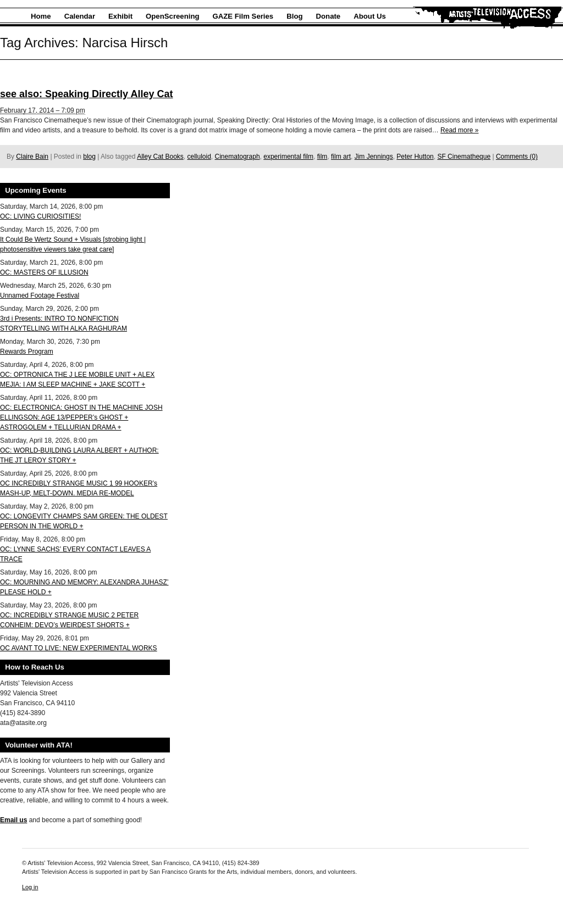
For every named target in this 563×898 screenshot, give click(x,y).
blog (89, 156)
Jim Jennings (374, 156)
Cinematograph (237, 156)
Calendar (79, 16)
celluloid (199, 156)
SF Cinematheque (463, 156)
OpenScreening (172, 16)
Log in (30, 887)
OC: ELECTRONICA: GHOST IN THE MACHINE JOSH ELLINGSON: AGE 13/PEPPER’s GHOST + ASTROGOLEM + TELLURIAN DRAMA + (81, 417)
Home (41, 16)
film (322, 156)
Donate (328, 16)
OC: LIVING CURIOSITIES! (40, 216)
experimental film (288, 156)
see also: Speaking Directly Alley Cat (86, 93)
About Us (370, 16)
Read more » (459, 130)
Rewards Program (26, 351)
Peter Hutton (414, 156)
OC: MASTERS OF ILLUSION (44, 272)
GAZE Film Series (243, 16)
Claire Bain (32, 156)
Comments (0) (517, 156)
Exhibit (120, 16)
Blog (294, 16)
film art (341, 156)
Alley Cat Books (160, 156)
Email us (13, 820)
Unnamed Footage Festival (39, 295)
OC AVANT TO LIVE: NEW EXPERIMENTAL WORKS (78, 648)
